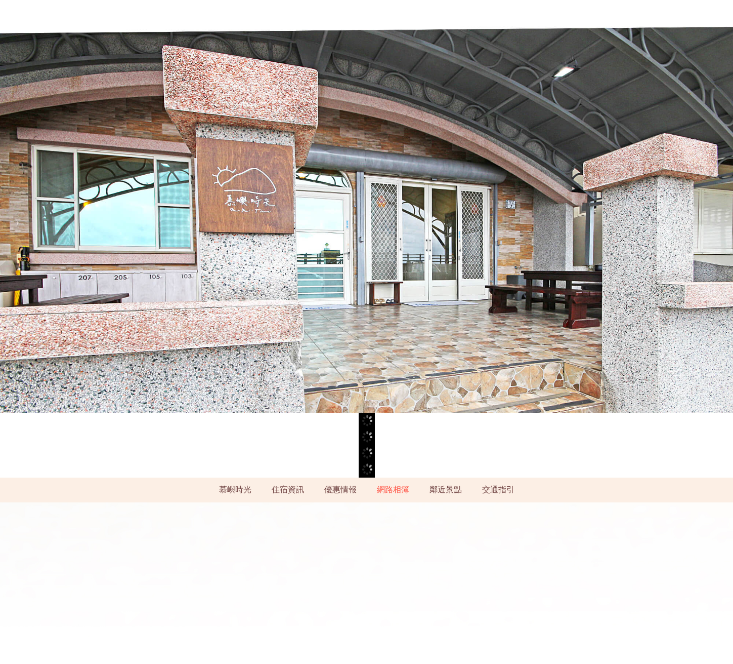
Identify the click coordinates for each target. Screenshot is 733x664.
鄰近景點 (445, 489)
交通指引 (498, 489)
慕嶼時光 (235, 489)
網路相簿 (393, 489)
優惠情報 (340, 489)
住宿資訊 (288, 489)
